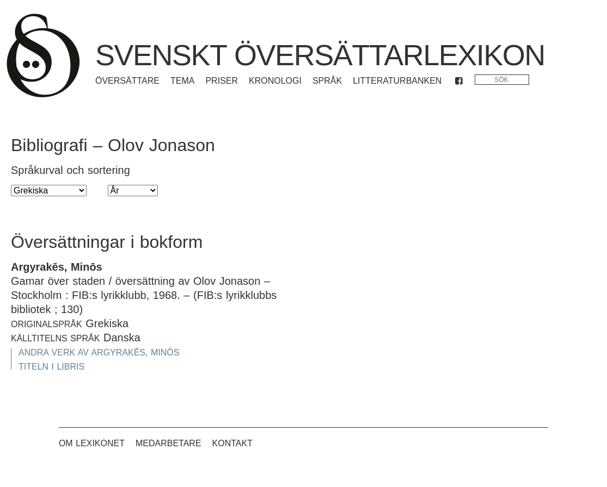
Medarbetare (168, 443)
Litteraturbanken (397, 80)
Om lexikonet (92, 443)
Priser (221, 80)
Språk (327, 80)
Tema (182, 80)
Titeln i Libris (51, 366)
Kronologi (275, 80)
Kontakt (232, 443)
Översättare (127, 80)
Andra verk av (99, 352)
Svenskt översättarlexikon (320, 55)
